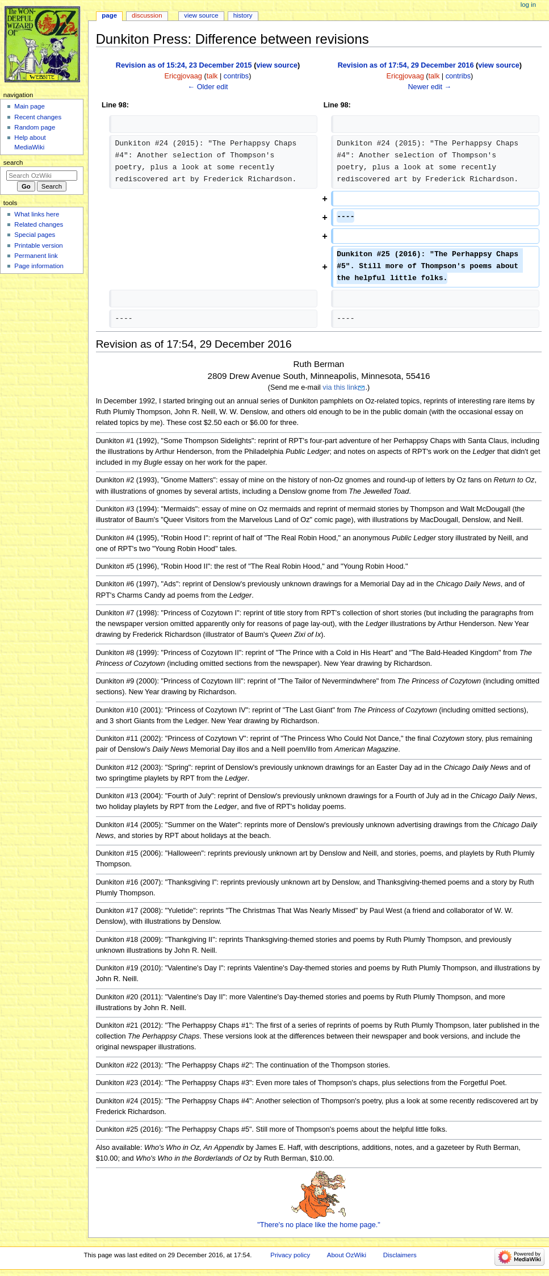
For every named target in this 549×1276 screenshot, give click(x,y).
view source (276, 65)
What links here (36, 214)
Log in (528, 4)
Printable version (38, 245)
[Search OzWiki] (41, 175)
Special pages (34, 234)
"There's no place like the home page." (318, 1225)
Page (109, 15)
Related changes (38, 224)
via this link (340, 387)
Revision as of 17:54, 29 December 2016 (406, 65)
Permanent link (35, 255)
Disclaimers (400, 1255)
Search (13, 162)
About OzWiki (346, 1255)
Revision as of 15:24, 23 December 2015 (184, 65)
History (243, 15)
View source (201, 15)
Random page (34, 127)
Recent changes (37, 117)
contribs (236, 76)
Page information (39, 265)
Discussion (147, 15)
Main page (29, 106)
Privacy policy (290, 1255)
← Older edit (207, 87)
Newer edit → (429, 87)
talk (212, 76)
